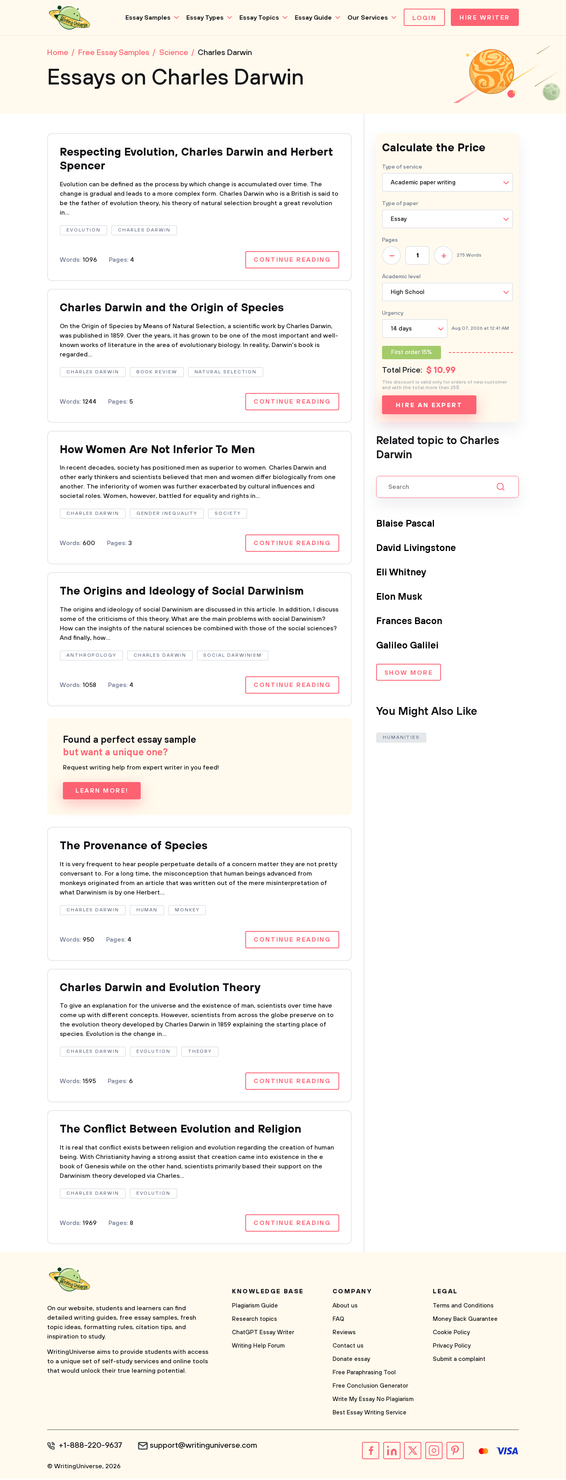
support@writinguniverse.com (203, 1447)
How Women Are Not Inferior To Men (158, 450)
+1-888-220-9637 (90, 1447)
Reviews (344, 1333)
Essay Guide (313, 18)
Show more (408, 673)
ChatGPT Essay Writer (263, 1333)
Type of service (402, 167)
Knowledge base (268, 1292)
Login (424, 18)
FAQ (338, 1320)
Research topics (254, 1320)
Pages (390, 240)
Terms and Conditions (463, 1307)
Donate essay (351, 1360)
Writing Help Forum (258, 1347)
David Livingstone (416, 548)
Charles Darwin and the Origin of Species (172, 309)
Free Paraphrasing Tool (364, 1373)
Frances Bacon (409, 621)
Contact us (348, 1347)
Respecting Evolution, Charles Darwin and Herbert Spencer (196, 160)
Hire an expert (429, 405)
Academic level (401, 276)
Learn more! (101, 791)
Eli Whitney (401, 572)
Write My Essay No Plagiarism (373, 1400)
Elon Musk (399, 597)
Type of (400, 203)
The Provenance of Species (134, 847)
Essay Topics (259, 18)
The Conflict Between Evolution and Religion (180, 1131)
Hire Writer (484, 18)
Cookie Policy (451, 1333)
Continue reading (292, 260)
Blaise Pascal (405, 524)
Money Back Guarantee (465, 1320)
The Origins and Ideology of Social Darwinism (182, 592)
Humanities (401, 737)
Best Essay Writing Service (369, 1414)
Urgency (392, 313)
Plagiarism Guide (255, 1307)
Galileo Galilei (407, 646)
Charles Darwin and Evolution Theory (160, 989)
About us (345, 1307)
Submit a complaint (459, 1360)
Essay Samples (148, 18)
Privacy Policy (452, 1347)
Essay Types (205, 18)
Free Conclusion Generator (370, 1387)
